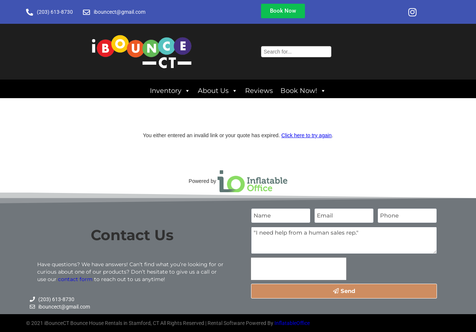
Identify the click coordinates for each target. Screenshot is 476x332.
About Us (218, 90)
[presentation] (298, 269)
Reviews (259, 90)
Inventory (170, 90)
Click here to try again (306, 135)
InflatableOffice (292, 323)
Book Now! (303, 90)
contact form (75, 279)
